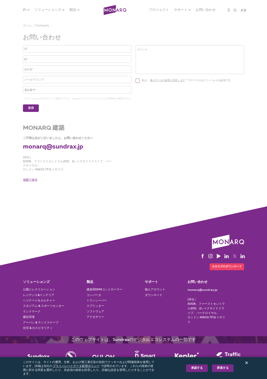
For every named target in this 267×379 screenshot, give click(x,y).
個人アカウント (155, 288)
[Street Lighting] (103, 355)
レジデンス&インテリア (38, 294)
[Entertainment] (71, 355)
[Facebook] (202, 255)
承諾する (197, 368)
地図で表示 (30, 178)
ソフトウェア (95, 310)
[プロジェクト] (159, 10)
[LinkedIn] (226, 255)
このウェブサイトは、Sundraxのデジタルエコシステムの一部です (133, 339)
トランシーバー (97, 299)
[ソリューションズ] (49, 10)
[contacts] (42, 26)
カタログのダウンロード (225, 265)
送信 (31, 106)
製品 (90, 281)
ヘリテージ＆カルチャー (39, 299)
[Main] (38, 355)
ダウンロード (153, 294)
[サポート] (182, 10)
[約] (26, 10)
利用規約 (112, 97)
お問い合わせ (198, 281)
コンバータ (94, 294)
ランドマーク (31, 310)
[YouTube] (219, 255)
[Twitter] (235, 255)
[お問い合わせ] (206, 10)
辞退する (223, 368)
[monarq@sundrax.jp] (53, 145)
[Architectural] (115, 10)
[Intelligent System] (186, 355)
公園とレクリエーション (39, 288)
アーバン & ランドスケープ (40, 321)
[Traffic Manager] (228, 355)
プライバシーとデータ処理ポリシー (76, 366)
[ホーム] (27, 26)
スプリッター (95, 305)
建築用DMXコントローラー (104, 288)
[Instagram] (210, 255)
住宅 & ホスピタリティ (38, 327)
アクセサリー (95, 316)
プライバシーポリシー (91, 97)
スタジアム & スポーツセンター (43, 305)
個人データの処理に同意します (167, 88)
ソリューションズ (36, 281)
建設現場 (29, 316)
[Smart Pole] (145, 355)
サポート (151, 281)
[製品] (74, 10)
